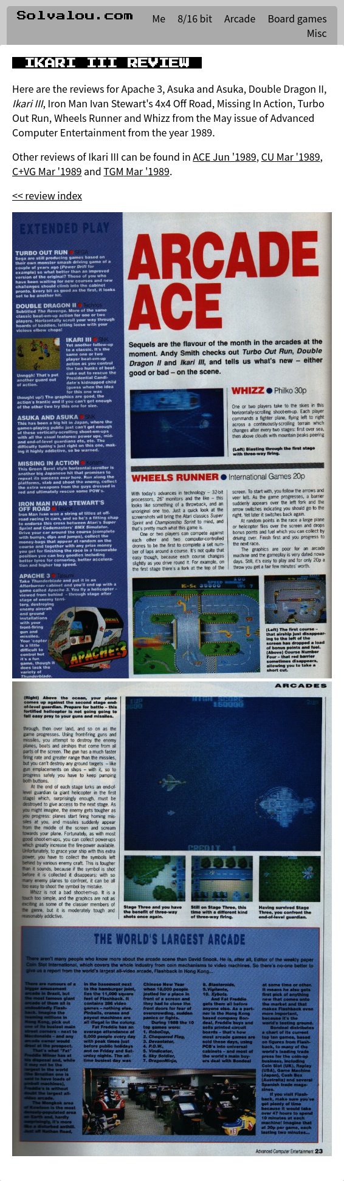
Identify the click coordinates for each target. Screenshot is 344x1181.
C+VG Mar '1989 (46, 171)
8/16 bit (194, 18)
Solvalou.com (75, 16)
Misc (317, 32)
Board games (296, 18)
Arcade (239, 18)
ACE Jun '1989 (224, 156)
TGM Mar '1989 (136, 171)
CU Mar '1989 (290, 156)
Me (158, 18)
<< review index (47, 195)
